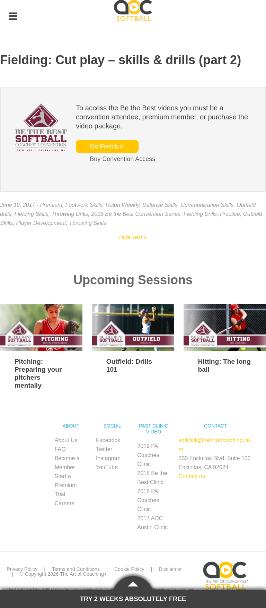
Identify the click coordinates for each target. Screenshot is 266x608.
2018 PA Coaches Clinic (148, 500)
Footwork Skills (84, 205)
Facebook (108, 440)
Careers (64, 503)
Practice (230, 214)
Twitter (104, 449)
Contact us (192, 476)
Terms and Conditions (76, 569)
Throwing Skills (87, 223)
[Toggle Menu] (13, 16)
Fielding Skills (31, 214)
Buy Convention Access (122, 158)
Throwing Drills (69, 214)
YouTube (107, 467)
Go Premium (107, 146)
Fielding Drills (200, 214)
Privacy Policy (22, 569)
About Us (66, 440)
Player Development (41, 223)
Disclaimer (171, 569)
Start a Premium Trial (66, 485)
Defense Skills (159, 205)
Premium (51, 205)
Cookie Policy (130, 569)
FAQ (60, 449)
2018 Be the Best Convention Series (135, 214)
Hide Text (133, 237)
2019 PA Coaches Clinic (148, 455)
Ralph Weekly (122, 205)
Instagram (108, 458)
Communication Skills (206, 205)
